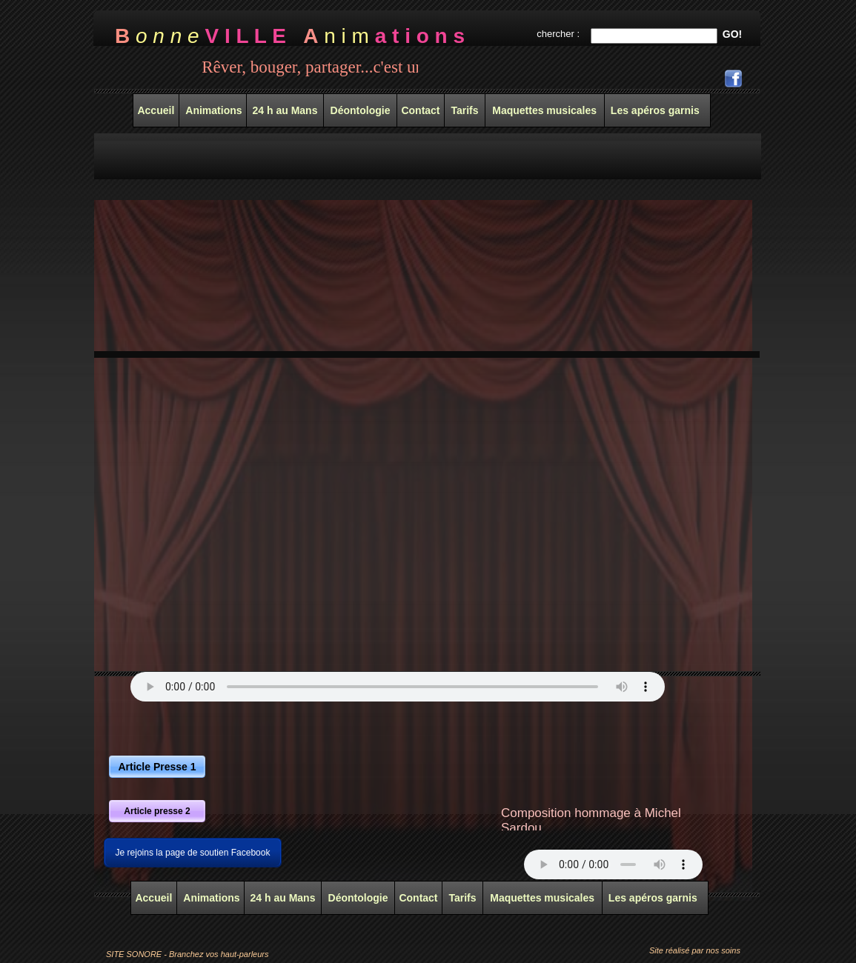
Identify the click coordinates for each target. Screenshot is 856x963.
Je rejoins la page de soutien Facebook (193, 852)
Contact (418, 898)
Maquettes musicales (542, 898)
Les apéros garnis (652, 898)
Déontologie (358, 898)
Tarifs (462, 898)
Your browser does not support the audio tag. (397, 687)
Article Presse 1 (157, 767)
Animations (210, 898)
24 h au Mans (283, 898)
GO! (732, 34)
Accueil (153, 898)
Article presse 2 (157, 811)
